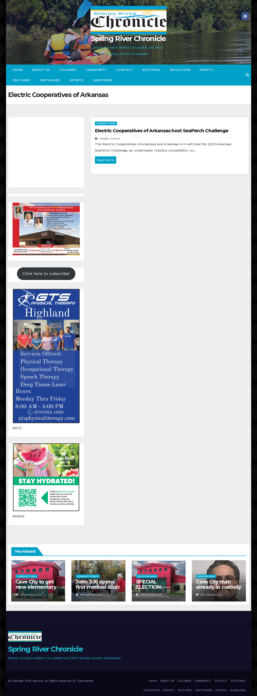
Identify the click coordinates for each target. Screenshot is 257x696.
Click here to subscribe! (46, 273)
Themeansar (85, 680)
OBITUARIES (50, 80)
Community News (106, 123)
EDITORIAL (151, 70)
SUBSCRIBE (102, 80)
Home (18, 70)
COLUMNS (67, 70)
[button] (247, 75)
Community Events (87, 576)
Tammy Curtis (107, 138)
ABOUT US (41, 70)
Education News (146, 576)
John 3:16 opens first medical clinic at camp (98, 587)
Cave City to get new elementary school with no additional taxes (35, 589)
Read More (105, 160)
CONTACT (124, 70)
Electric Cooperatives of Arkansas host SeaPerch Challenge (161, 130)
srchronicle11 (28, 594)
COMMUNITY (96, 70)
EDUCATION (180, 70)
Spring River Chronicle (128, 38)
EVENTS (206, 70)
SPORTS (77, 80)
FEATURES (21, 80)
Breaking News (206, 576)
